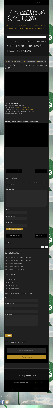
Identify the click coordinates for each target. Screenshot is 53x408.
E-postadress (11, 216)
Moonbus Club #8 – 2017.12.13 (14, 266)
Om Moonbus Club (11, 285)
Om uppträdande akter (12, 288)
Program (19, 389)
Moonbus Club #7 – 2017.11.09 (14, 269)
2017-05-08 (10, 61)
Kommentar (10, 189)
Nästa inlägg (40, 171)
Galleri (41, 389)
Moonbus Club (18, 61)
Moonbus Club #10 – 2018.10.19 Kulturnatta (18, 260)
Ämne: (8, 309)
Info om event (9, 282)
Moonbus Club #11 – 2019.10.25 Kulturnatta (18, 257)
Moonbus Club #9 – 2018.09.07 (14, 263)
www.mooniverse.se (22, 107)
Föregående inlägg (14, 171)
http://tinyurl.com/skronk (29, 109)
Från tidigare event (18, 41)
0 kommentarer (42, 61)
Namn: (8, 298)
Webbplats (9, 222)
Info (31, 389)
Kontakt (26, 389)
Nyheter (14, 389)
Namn (8, 210)
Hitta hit (35, 389)
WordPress (37, 383)
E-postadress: (10, 303)
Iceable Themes (29, 385)
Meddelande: (10, 314)
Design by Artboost (25, 376)
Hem (12, 41)
